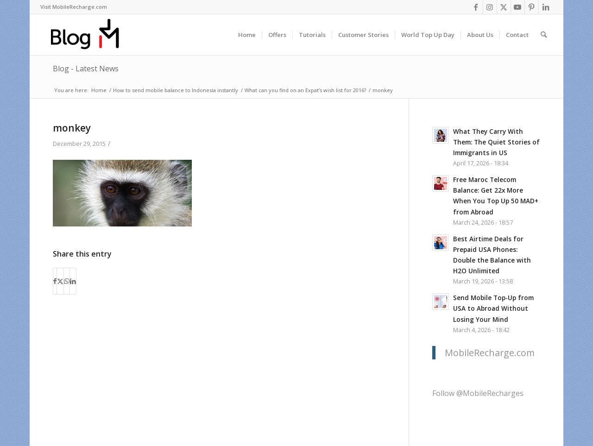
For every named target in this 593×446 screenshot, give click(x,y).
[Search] (544, 34)
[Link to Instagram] (490, 7)
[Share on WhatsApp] (66, 281)
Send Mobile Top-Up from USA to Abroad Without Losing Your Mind (493, 308)
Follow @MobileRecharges (478, 393)
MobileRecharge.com (490, 352)
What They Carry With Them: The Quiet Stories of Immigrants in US (496, 142)
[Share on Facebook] (55, 281)
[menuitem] (73, 7)
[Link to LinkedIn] (546, 7)
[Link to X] (504, 7)
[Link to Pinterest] (531, 7)
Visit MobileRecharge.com (73, 6)
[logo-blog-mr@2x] (90, 34)
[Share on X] (60, 281)
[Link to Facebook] (476, 7)
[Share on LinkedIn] (73, 281)
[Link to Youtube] (517, 7)
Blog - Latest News (86, 68)
